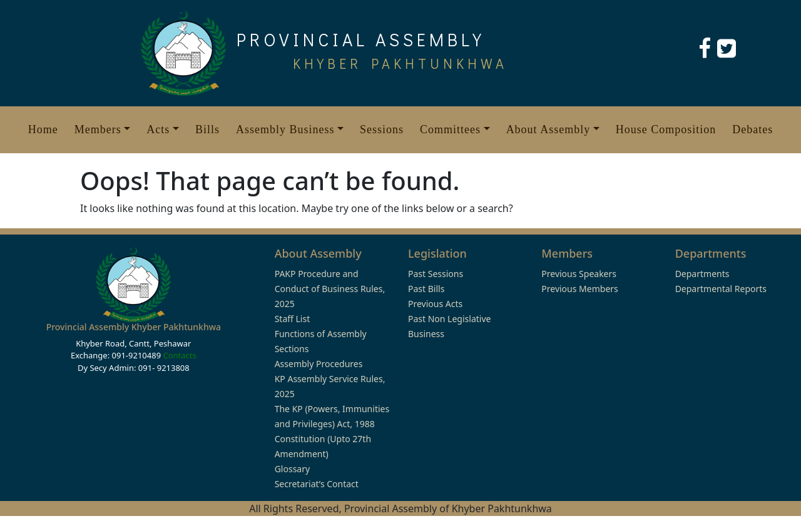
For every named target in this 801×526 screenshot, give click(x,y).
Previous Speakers (578, 274)
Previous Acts (435, 304)
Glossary (292, 469)
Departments (702, 274)
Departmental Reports (721, 289)
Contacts (179, 355)
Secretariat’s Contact (317, 484)
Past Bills (426, 289)
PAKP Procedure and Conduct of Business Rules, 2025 (330, 289)
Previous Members (579, 289)
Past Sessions (435, 274)
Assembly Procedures (319, 364)
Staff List (292, 319)
